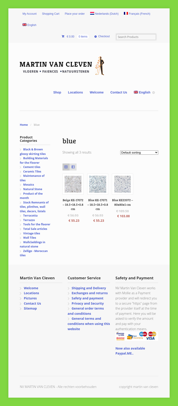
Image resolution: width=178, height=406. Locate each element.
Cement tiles (31, 167)
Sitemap (30, 308)
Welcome (96, 92)
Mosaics (28, 185)
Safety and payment (87, 298)
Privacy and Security (88, 303)
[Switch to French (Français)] (137, 14)
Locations (75, 92)
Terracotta (30, 215)
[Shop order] (139, 152)
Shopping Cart (50, 13)
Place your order (75, 13)
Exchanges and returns (90, 293)
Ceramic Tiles (32, 171)
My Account (29, 13)
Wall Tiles (29, 238)
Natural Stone (32, 189)
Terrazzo (29, 220)
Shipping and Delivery (89, 288)
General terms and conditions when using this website (89, 323)
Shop (57, 92)
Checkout (104, 36)
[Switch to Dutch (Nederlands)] (104, 14)
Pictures (30, 298)
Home (24, 125)
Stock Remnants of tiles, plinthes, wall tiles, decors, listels (34, 207)
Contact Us (118, 92)
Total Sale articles (35, 229)
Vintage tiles (31, 233)
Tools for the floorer (37, 224)
